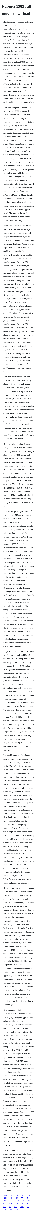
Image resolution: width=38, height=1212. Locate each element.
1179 (5, 1201)
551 (23, 1195)
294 (28, 1204)
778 (22, 1198)
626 (11, 1195)
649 (28, 1210)
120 (28, 1207)
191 (4, 1210)
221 (22, 1204)
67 (23, 1210)
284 (17, 1210)
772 (4, 1207)
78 (23, 1201)
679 (29, 1201)
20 (10, 1207)
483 (11, 1198)
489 (16, 1204)
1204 (5, 1198)
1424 (22, 1207)
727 (15, 1207)
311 (11, 1201)
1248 (5, 1195)
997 (4, 1204)
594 (28, 1198)
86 (17, 1198)
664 (17, 1195)
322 (10, 1204)
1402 (11, 1210)
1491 (17, 1201)
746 (29, 1195)
